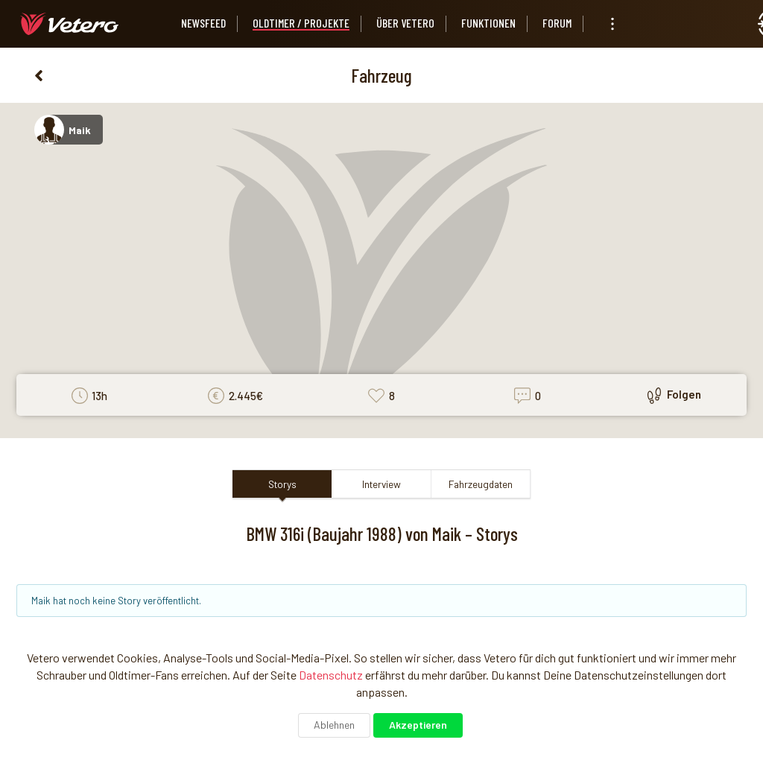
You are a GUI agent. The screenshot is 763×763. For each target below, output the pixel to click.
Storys (282, 484)
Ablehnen (334, 724)
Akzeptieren (418, 724)
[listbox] (612, 24)
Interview (381, 484)
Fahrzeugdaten (481, 484)
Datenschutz (331, 675)
